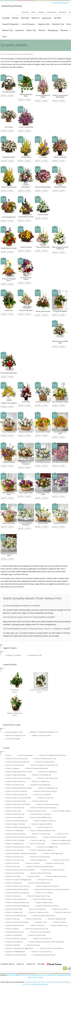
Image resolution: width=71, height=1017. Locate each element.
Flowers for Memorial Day (44, 902)
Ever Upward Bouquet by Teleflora (43, 96)
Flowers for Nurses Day (13, 896)
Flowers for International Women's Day (42, 830)
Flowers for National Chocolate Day (47, 886)
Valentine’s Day (58, 24)
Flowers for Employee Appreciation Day (18, 827)
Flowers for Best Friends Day (15, 925)
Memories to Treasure (60, 187)
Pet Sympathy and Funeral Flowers (44, 955)
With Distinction (25, 187)
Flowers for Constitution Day (60, 844)
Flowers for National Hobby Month (37, 768)
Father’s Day (31, 30)
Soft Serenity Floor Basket (43, 462)
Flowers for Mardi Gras (44, 827)
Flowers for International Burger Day (17, 906)
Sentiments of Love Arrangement (25, 463)
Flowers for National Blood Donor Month (19, 772)
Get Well (57, 18)
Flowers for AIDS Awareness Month (17, 889)
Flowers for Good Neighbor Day (47, 847)
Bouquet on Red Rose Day (59, 925)
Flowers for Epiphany (12, 768)
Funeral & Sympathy (10, 24)
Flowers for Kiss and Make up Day (41, 817)
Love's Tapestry (43, 157)
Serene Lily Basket (43, 214)
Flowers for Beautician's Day (15, 932)
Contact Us (30, 964)
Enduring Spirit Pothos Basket (26, 95)
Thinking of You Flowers (13, 655)
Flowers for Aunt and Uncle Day (16, 801)
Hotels (33, 12)
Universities (62, 12)
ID (60, 982)
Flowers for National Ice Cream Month (18, 804)
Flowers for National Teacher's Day (38, 896)
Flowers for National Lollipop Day (16, 794)
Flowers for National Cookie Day (16, 938)
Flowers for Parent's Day (40, 801)
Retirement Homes (24, 975)
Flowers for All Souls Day (60, 909)
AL (25, 982)
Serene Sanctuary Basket (26, 493)
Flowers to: (25, 12)
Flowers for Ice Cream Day (42, 794)
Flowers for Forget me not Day (39, 912)
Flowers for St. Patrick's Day (41, 834)
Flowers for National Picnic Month (48, 804)
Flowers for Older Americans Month (47, 906)
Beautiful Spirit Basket (9, 523)
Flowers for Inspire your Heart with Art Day (44, 765)
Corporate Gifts (43, 24)
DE (48, 982)
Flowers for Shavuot (59, 922)
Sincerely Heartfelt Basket (26, 432)
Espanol (55, 3)
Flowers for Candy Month (14, 935)
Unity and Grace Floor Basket (60, 462)
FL (51, 982)
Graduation (19, 30)
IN (65, 982)
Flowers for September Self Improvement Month (21, 853)
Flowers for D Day (41, 922)
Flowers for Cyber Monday (37, 935)
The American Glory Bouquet (26, 278)
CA (38, 982)
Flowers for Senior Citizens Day (41, 814)
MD (37, 984)
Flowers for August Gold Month (42, 824)
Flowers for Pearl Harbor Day (42, 938)
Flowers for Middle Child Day (61, 811)
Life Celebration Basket (8, 92)
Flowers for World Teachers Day (41, 873)
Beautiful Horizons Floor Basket (43, 493)
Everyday (6, 18)
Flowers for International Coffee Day (42, 850)
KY (27, 984)
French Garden (9, 310)
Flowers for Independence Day (48, 788)
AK (28, 982)
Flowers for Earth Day (33, 863)
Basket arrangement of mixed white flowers (60, 248)
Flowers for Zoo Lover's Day (15, 860)
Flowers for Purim (62, 834)
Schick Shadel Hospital (13, 739)
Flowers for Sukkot (33, 876)
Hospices (44, 975)
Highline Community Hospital (41, 735)
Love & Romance (28, 24)
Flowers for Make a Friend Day (15, 781)
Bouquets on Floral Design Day (40, 785)
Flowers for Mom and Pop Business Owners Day (21, 837)
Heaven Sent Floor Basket (60, 493)
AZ (31, 982)
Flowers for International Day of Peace (18, 847)
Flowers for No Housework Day (40, 857)
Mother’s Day (7, 30)
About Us (20, 964)
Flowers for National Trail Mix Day (45, 821)
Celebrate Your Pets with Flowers (16, 955)
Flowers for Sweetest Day (14, 883)
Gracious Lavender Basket (26, 127)
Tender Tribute (26, 402)
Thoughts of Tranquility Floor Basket (9, 554)
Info (11, 95)
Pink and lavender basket (43, 247)
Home (2, 54)
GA (54, 982)
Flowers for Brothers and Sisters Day (17, 893)
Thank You (35, 18)
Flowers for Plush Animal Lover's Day (18, 886)
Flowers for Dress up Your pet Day (16, 758)
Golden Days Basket (25, 247)
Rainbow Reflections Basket (43, 187)
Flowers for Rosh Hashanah (15, 850)
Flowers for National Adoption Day (44, 916)
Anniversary (46, 18)
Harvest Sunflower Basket (43, 432)
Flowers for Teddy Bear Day (14, 844)
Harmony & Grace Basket (43, 402)
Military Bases (51, 975)
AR (35, 982)
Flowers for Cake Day (12, 919)
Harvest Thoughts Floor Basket (60, 432)
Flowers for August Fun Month (15, 824)
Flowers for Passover (12, 863)
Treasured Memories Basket (26, 217)
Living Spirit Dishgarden (60, 311)
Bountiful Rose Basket (9, 157)
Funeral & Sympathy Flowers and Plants (14, 54)
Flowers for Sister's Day (13, 811)
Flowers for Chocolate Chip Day (16, 899)
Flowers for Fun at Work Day (15, 765)
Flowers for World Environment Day (17, 922)
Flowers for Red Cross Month (15, 840)
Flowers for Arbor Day (13, 866)
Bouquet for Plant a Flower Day (16, 834)
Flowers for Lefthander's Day (15, 814)
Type (4, 36)
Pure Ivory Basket (43, 523)
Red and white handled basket (9, 373)
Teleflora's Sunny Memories (8, 187)
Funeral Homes (51, 12)
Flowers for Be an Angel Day (15, 817)
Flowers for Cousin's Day (45, 798)
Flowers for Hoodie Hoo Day (15, 785)
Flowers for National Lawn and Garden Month (20, 870)
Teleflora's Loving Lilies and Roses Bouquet (60, 96)
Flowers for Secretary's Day (55, 863)
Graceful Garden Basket (60, 523)
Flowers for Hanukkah (13, 945)
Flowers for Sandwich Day (14, 912)
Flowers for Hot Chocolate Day (41, 951)
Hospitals (41, 12)
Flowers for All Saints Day (37, 909)
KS (24, 984)
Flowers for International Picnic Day (36, 929)
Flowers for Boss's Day (45, 880)
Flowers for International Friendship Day (44, 808)
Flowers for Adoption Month (57, 919)
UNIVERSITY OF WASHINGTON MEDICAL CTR (44, 732)
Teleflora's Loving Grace (60, 157)
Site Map (40, 964)
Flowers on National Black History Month (19, 788)
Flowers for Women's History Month (54, 837)
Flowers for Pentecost (37, 925)
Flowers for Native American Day (56, 876)
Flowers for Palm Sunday (61, 860)
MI (43, 984)
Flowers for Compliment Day (45, 762)
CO (41, 982)
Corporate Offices (37, 977)
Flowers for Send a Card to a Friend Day (18, 778)
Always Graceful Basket (8, 432)
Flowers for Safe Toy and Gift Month (51, 948)
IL (63, 982)
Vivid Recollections (25, 157)
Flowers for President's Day (40, 781)
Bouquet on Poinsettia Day (14, 942)
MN (47, 984)
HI (57, 982)
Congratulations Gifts (35, 655)
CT (45, 982)
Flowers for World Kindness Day (16, 916)
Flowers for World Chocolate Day (16, 791)
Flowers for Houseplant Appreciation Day (52, 755)
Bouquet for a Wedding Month (15, 951)
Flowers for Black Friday (33, 919)
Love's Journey (9, 127)
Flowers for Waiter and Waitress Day (17, 902)
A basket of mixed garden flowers (9, 279)
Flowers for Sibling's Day (38, 860)
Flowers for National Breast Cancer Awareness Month (52, 889)
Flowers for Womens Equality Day (16, 821)
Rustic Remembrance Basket (60, 402)
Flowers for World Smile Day (15, 873)
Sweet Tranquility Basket (9, 217)
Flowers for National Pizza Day (47, 778)
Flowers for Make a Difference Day (39, 883)
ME (33, 984)
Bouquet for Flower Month (14, 909)
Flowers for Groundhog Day (48, 772)
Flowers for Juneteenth (25, 755)
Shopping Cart (64, 3)
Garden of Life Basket (9, 462)
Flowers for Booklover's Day (37, 811)
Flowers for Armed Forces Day (42, 899)
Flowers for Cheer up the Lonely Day (45, 791)
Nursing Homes (35, 975)
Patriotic (41, 30)
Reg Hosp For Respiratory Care (15, 735)
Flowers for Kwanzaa (33, 945)
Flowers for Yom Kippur (13, 876)
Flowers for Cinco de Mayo (44, 893)
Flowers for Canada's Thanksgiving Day (18, 880)
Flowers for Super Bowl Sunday (16, 775)
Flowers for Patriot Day (37, 844)
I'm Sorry (9, 755)
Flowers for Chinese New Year (41, 775)
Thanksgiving (53, 30)
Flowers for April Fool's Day (14, 857)
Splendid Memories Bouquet (9, 248)
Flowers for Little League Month (53, 853)
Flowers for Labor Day (38, 840)
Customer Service (7, 964)
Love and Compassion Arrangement (26, 524)
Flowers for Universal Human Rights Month (19, 948)
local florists (11, 975)
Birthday (15, 18)
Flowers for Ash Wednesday (14, 830)
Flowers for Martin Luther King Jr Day (17, 762)
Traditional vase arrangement (9, 403)
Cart (4, 95)
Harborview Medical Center (14, 732)
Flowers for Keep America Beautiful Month (40, 866)
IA (68, 982)
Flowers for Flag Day (12, 929)
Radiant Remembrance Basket (8, 493)
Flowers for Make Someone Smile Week (18, 798)
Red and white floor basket (43, 311)
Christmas (64, 30)
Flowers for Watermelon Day (15, 808)
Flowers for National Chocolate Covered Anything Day (46, 942)
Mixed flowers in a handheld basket (60, 342)
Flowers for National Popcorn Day (45, 758)
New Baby (25, 18)
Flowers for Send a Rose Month (40, 932)
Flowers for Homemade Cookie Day (53, 870)
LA (30, 984)
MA (40, 984)
